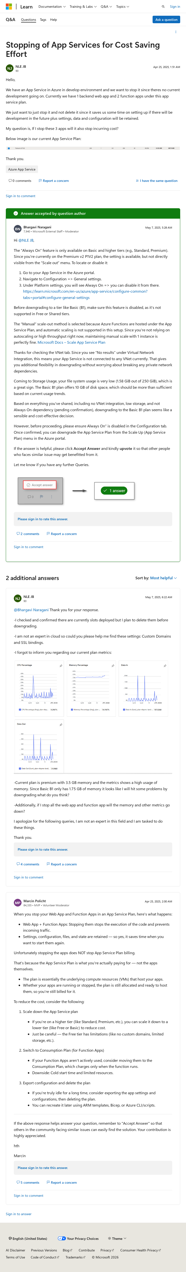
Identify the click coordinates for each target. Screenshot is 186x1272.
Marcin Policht (34, 901)
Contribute (87, 1250)
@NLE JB (25, 240)
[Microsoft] (9, 6)
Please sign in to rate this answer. (43, 519)
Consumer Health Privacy (139, 1250)
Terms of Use (15, 1257)
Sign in (175, 6)
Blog (66, 1250)
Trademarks (74, 1257)
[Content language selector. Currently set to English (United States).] (28, 1238)
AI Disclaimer (15, 1250)
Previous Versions (44, 1250)
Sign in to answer (18, 1214)
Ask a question (166, 19)
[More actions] (176, 32)
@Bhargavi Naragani (32, 609)
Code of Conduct (43, 1257)
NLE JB (21, 66)
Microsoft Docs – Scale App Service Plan (71, 342)
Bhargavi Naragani (37, 227)
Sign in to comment (20, 195)
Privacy (106, 1250)
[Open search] (163, 6)
